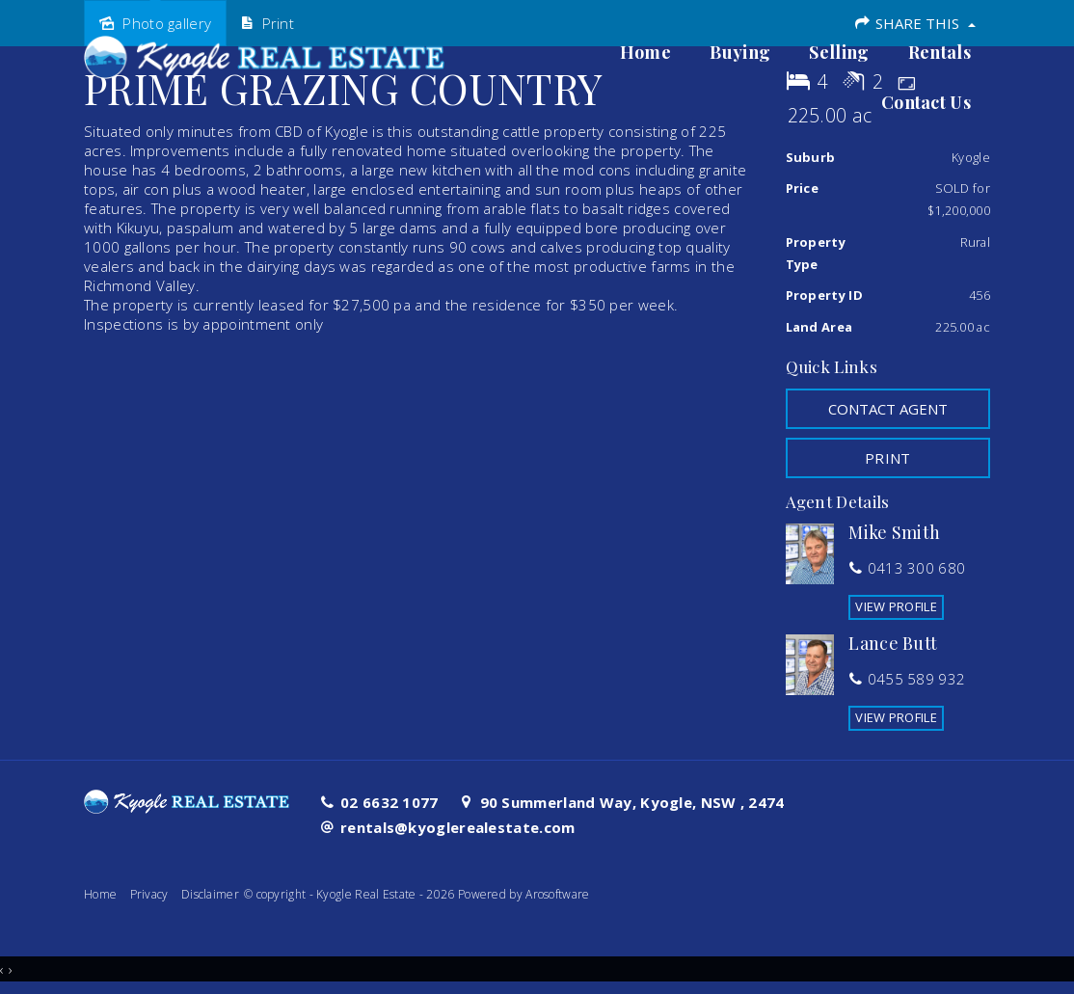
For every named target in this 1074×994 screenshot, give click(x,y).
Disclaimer (210, 894)
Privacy (149, 894)
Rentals (939, 53)
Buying (740, 53)
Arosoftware (557, 894)
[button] (888, 458)
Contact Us (926, 103)
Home (645, 53)
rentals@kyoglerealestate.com (457, 827)
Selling (839, 53)
